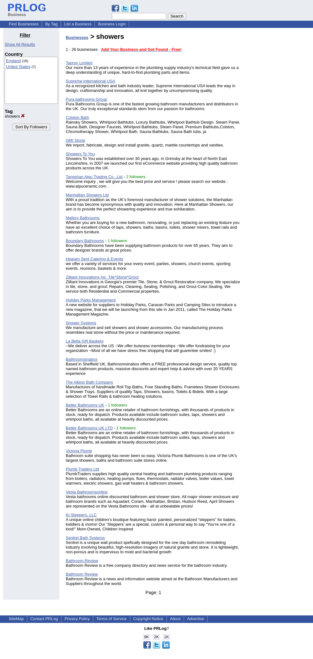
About (175, 618)
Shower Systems (81, 323)
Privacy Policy (77, 618)
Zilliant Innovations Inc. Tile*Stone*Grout (102, 277)
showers (15, 116)
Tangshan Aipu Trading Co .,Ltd (94, 176)
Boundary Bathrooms (85, 240)
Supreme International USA (90, 81)
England (13, 60)
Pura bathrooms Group (86, 99)
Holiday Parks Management (91, 300)
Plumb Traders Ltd (82, 469)
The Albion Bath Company (89, 382)
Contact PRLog (44, 618)
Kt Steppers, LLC (81, 515)
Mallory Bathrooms (83, 217)
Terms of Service (111, 618)
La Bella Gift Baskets (85, 341)
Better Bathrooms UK (85, 405)
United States (18, 66)
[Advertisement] (278, 127)
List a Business (77, 24)
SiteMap (16, 618)
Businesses (77, 37)
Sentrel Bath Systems (85, 537)
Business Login (112, 24)
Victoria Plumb (79, 451)
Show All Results (20, 44)
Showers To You (80, 153)
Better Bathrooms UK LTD (89, 428)
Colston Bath (77, 117)
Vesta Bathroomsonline (87, 492)
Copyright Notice (148, 618)
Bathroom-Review (82, 560)
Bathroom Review (82, 574)
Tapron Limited (79, 63)
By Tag (51, 24)
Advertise (195, 618)
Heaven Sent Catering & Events (94, 259)
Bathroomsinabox (81, 359)
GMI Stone (75, 140)
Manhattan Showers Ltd (87, 195)
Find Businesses (23, 24)
